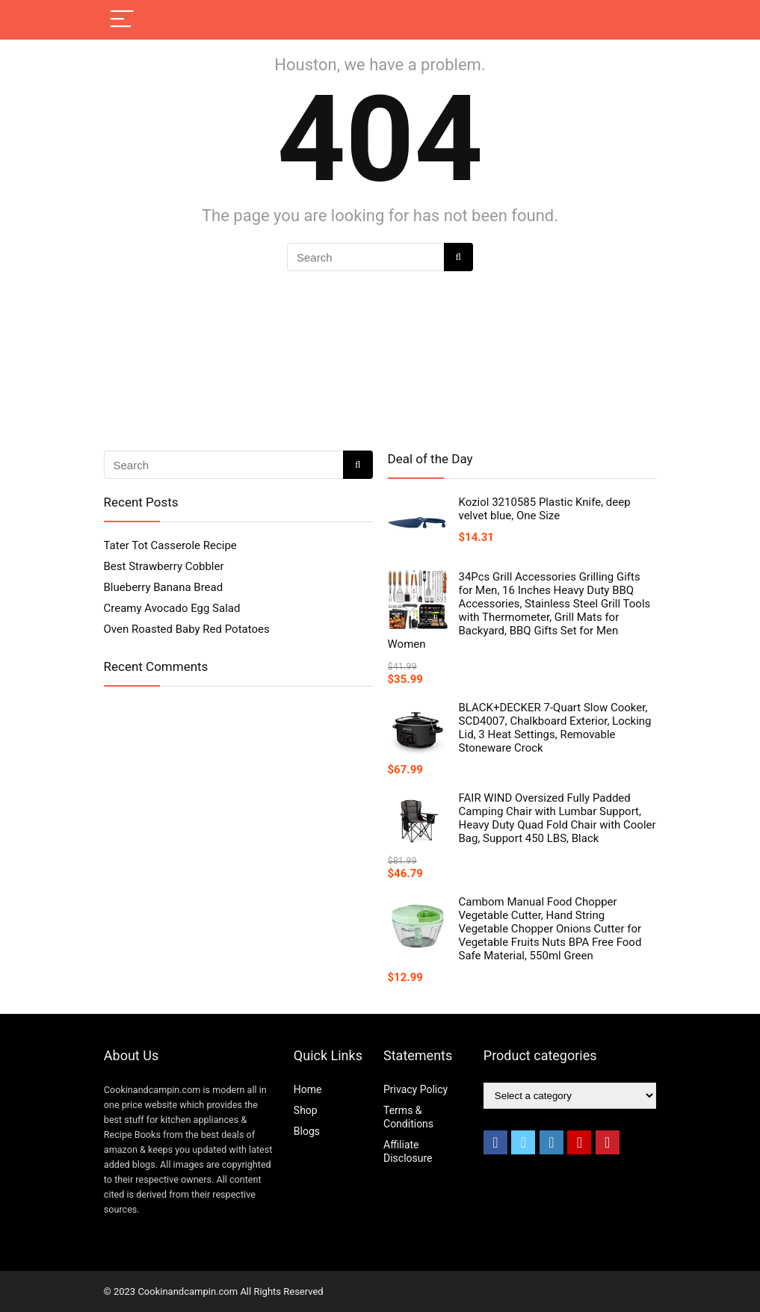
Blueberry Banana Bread (163, 587)
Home (308, 1089)
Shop (306, 1110)
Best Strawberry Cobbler (164, 566)
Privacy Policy (415, 1089)
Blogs (307, 1131)
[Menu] (122, 20)
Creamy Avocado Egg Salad (172, 608)
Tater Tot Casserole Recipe (170, 545)
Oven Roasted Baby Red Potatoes (187, 629)
